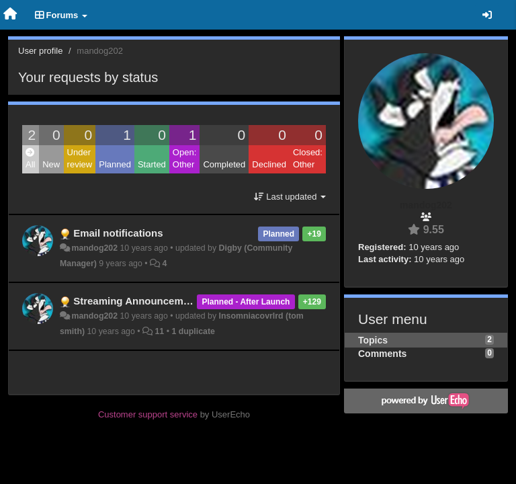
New (51, 164)
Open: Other (184, 158)
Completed (224, 164)
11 (159, 331)
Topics (373, 340)
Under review (80, 158)
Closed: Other (307, 158)
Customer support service (148, 414)
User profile (40, 51)
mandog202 (94, 248)
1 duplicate (192, 331)
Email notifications (118, 233)
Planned (115, 164)
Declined (269, 164)
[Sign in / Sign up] (487, 14)
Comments (382, 353)
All (30, 159)
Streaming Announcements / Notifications (173, 301)
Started (152, 164)
